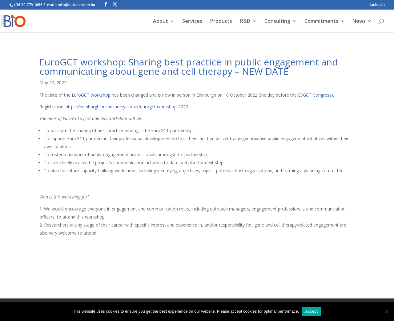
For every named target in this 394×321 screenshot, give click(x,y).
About (160, 21)
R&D (245, 21)
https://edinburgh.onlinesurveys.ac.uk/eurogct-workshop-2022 (127, 107)
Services (192, 21)
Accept (311, 311)
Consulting (277, 21)
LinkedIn (377, 5)
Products (221, 21)
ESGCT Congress (315, 95)
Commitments (321, 21)
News (359, 21)
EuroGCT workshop (91, 95)
